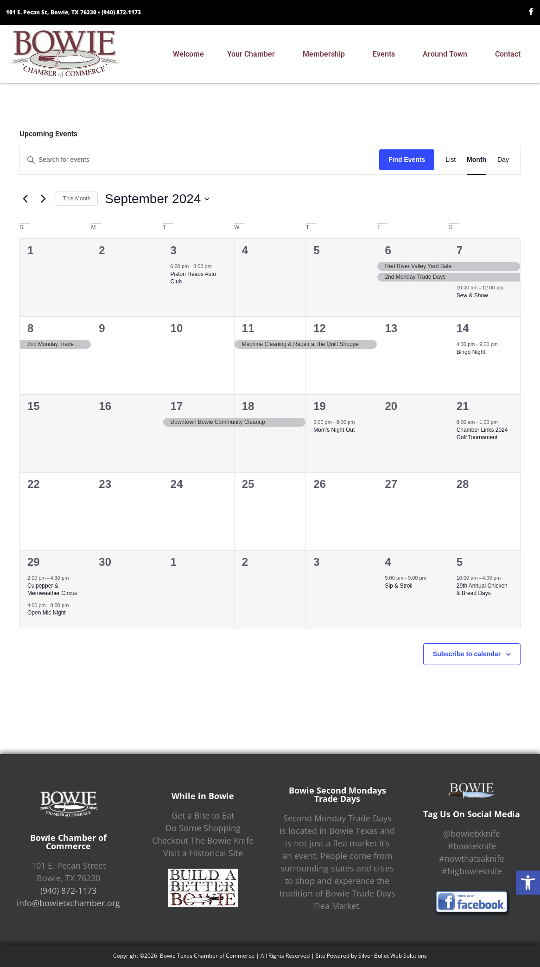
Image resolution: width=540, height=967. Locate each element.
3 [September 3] (174, 250)
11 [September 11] (248, 328)
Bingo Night (471, 352)
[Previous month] (25, 199)
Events (386, 54)
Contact (510, 54)
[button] (528, 883)
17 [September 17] (177, 406)
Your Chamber (253, 54)
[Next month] (43, 199)
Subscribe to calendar (467, 654)
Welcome (188, 54)
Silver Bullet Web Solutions (392, 956)
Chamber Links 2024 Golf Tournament (482, 434)
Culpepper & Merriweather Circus (52, 590)
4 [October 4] (388, 562)
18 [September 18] (248, 406)
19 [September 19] (319, 406)
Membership (326, 54)
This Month (76, 198)
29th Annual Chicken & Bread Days (482, 590)
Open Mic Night (46, 612)
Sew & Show (472, 295)
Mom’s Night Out (334, 430)
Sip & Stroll (398, 586)
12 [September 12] (319, 328)
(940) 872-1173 (121, 12)
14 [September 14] (463, 328)
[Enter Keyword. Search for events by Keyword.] (199, 159)
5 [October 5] (460, 562)
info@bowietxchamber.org (68, 903)
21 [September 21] (463, 406)
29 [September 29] (33, 562)
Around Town (447, 54)
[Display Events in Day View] (503, 159)
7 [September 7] (460, 250)
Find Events (406, 159)
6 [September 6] (388, 250)
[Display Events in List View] (450, 159)
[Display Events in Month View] (476, 159)
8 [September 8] (30, 328)
